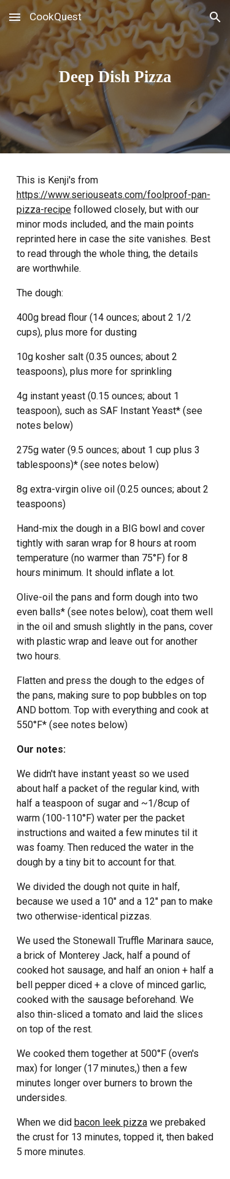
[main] (115, 76)
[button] (14, 17)
